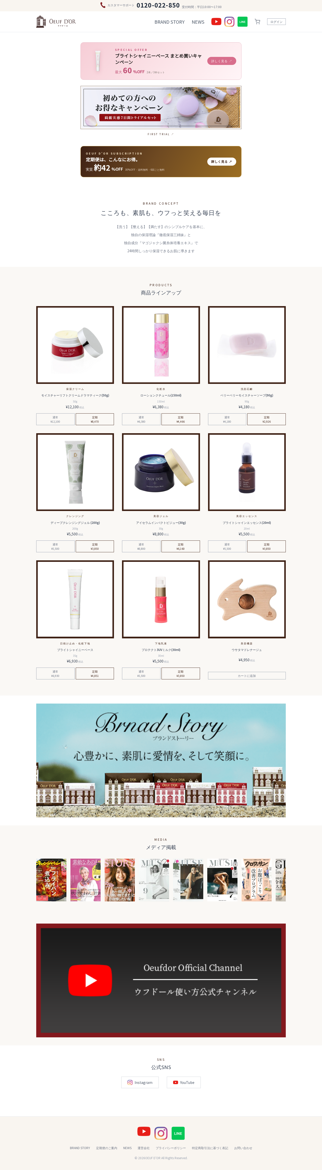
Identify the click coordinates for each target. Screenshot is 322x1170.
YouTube (183, 1082)
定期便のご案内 (106, 1148)
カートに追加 (247, 675)
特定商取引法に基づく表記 (210, 1148)
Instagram (140, 1082)
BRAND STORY (169, 21)
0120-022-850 (158, 5)
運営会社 (144, 1148)
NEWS (198, 21)
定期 (95, 419)
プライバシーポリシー (171, 1148)
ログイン (276, 21)
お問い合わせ (243, 1148)
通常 (55, 419)
